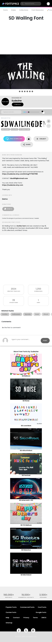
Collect (41, 139)
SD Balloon (26, 376)
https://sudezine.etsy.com (12, 185)
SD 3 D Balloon (26, 525)
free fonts (8, 597)
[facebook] (19, 630)
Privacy (26, 618)
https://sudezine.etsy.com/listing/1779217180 (20, 174)
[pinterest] (33, 630)
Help (7, 618)
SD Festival (26, 475)
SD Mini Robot (26, 575)
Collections (23, 10)
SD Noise (26, 401)
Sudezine (17, 100)
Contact (17, 104)
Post (45, 340)
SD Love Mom (26, 426)
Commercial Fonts (27, 607)
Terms (35, 618)
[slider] (28, 112)
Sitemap (9, 623)
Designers (43, 597)
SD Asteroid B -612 (26, 500)
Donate (8, 209)
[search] (30, 4)
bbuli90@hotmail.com (19, 178)
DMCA (44, 618)
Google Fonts (41, 612)
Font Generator (38, 10)
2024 (13, 288)
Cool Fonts (42, 607)
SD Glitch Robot (26, 450)
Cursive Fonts (11, 612)
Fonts (5, 10)
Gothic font (21, 226)
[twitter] (26, 630)
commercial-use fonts (26, 597)
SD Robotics (26, 550)
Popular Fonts (11, 607)
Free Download (14, 138)
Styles (13, 10)
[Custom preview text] (11, 112)
